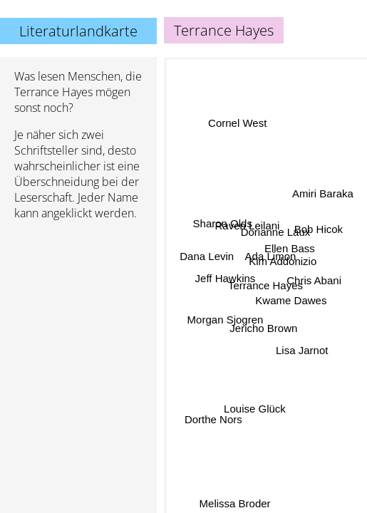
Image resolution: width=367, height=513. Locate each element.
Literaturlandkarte (78, 31)
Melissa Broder (235, 503)
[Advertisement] (78, 307)
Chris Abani (313, 283)
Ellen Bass (289, 248)
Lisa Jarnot (302, 347)
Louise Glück (255, 409)
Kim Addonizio (282, 260)
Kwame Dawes (290, 302)
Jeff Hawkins (225, 278)
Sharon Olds (222, 222)
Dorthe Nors (213, 419)
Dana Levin (207, 257)
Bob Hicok (318, 230)
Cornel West (236, 125)
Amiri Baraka (322, 194)
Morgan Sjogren (225, 320)
